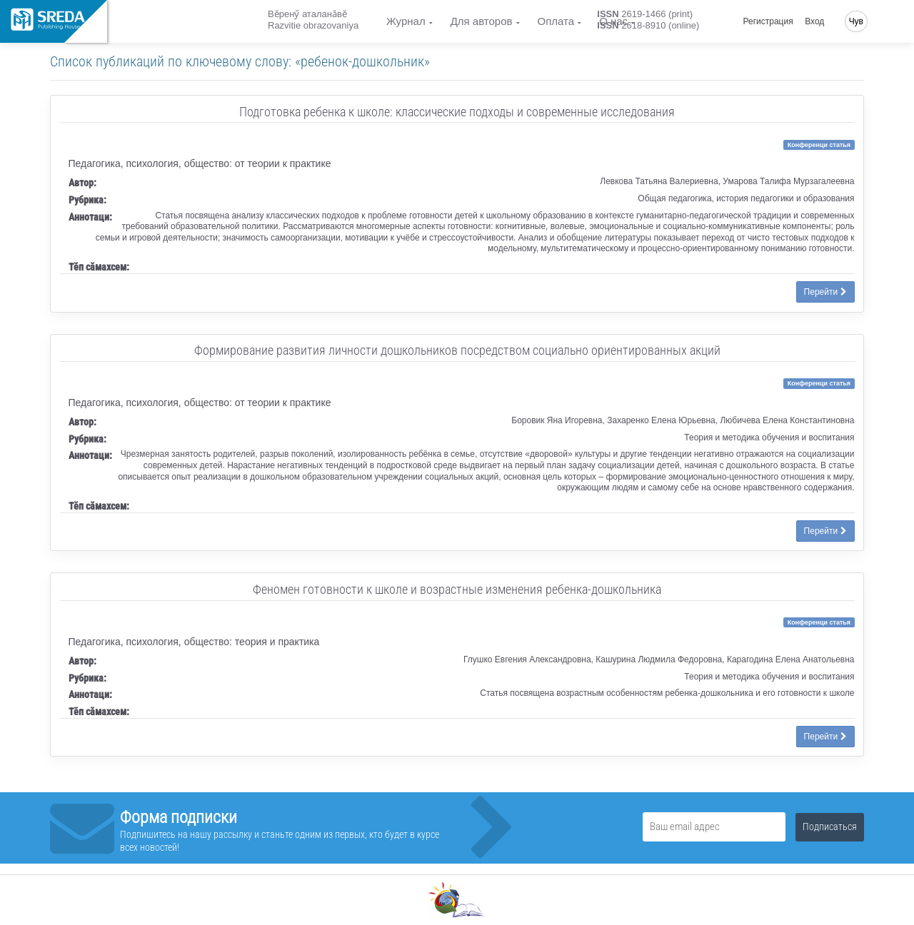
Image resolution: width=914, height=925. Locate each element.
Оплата (556, 21)
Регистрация (768, 21)
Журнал (406, 21)
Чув (856, 21)
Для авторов (482, 21)
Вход (814, 21)
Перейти (825, 292)
